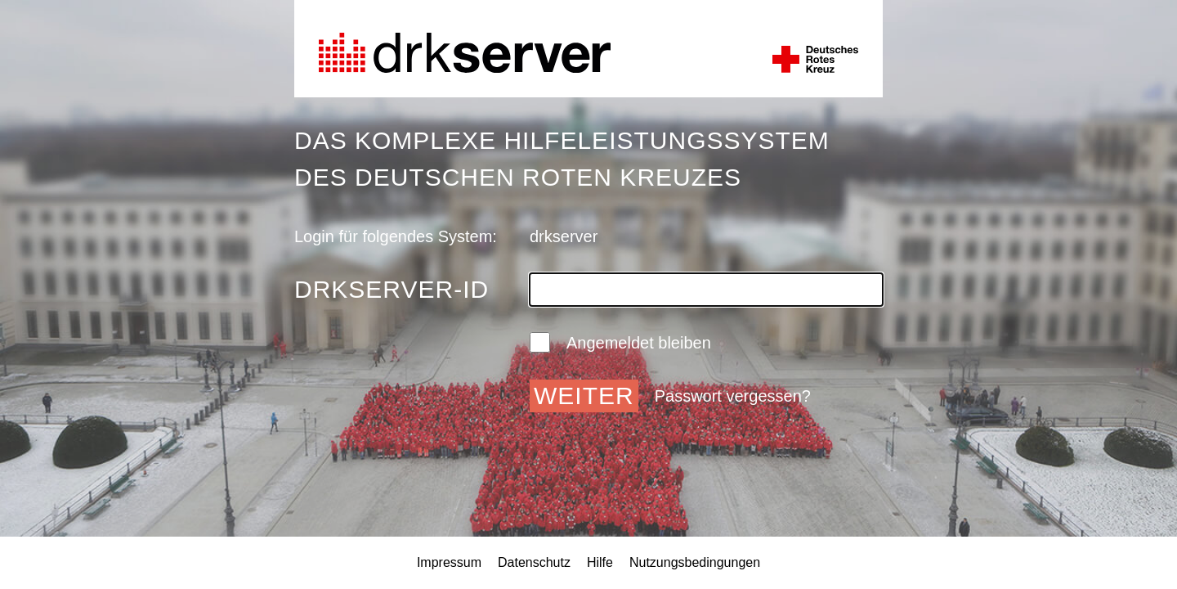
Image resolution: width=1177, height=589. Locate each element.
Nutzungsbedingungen (694, 562)
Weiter (584, 395)
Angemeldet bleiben (620, 342)
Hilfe (600, 562)
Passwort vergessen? (733, 396)
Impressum (449, 562)
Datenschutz (534, 562)
